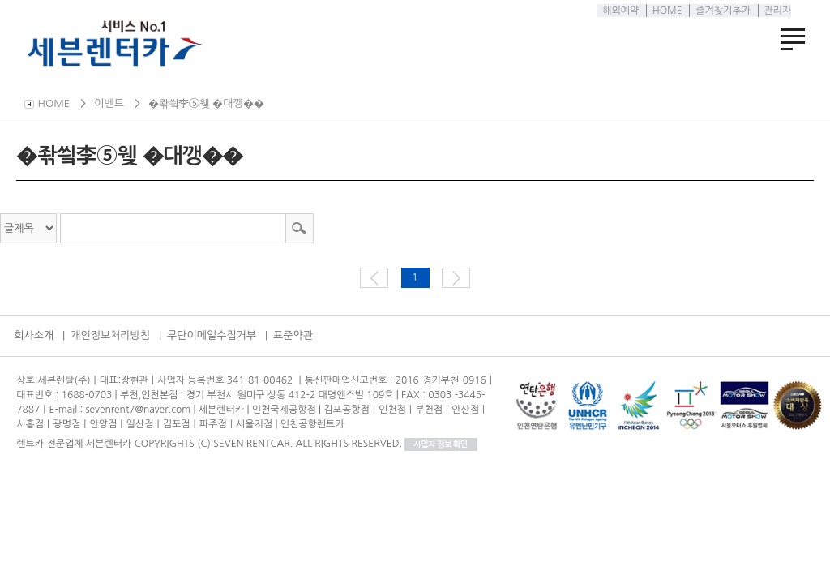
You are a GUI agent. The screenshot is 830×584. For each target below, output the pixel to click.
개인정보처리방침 (110, 335)
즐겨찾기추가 (720, 10)
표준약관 (293, 335)
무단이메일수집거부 (211, 335)
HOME (664, 10)
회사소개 (33, 335)
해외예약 (618, 10)
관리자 (775, 10)
